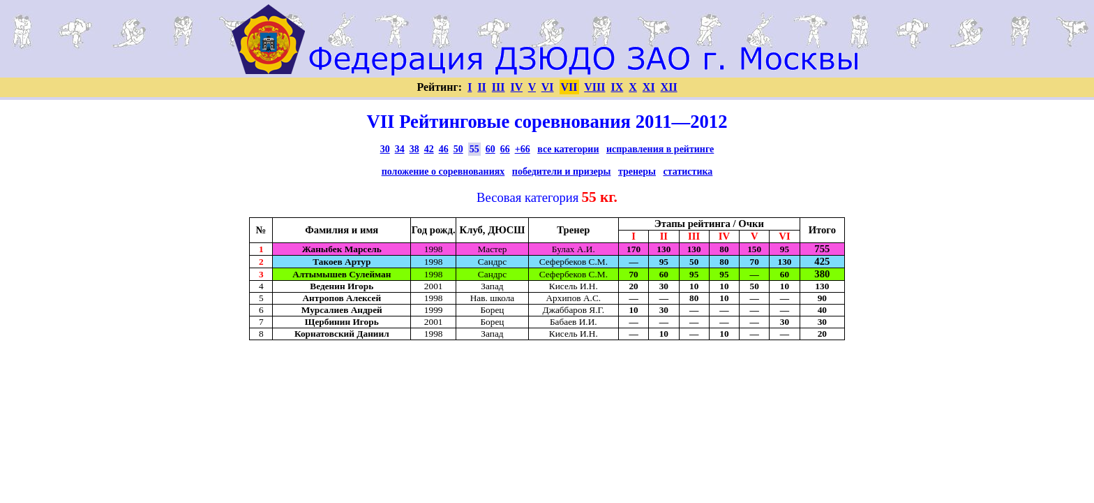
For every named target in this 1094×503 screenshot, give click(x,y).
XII (669, 87)
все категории (568, 149)
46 (444, 149)
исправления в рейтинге (660, 149)
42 (429, 149)
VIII (594, 87)
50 (458, 149)
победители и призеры (561, 171)
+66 (522, 149)
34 (400, 149)
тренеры (637, 171)
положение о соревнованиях (443, 171)
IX (616, 87)
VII (569, 87)
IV (517, 87)
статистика (688, 171)
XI (649, 87)
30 (385, 149)
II (481, 87)
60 (490, 149)
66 (505, 149)
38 (414, 149)
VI (547, 87)
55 (474, 149)
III (498, 87)
